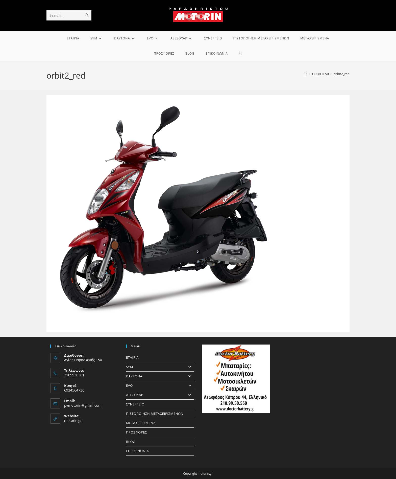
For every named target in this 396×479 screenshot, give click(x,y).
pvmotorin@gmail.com (83, 405)
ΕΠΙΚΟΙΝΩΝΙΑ (137, 451)
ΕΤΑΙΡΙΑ (132, 357)
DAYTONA (160, 376)
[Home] (305, 74)
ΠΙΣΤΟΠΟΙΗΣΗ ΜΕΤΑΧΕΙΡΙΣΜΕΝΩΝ (154, 413)
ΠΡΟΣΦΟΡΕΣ (136, 432)
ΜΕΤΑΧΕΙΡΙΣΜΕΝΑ (141, 423)
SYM (160, 366)
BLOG (130, 441)
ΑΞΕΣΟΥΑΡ (160, 394)
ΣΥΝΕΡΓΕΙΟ (135, 404)
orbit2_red (342, 74)
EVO (160, 385)
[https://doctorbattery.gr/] (236, 379)
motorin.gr (73, 420)
